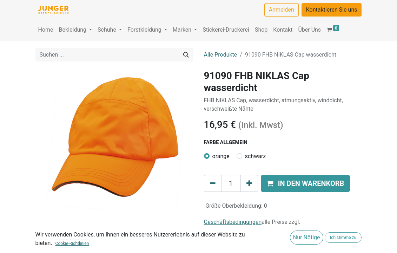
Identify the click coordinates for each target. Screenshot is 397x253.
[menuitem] (45, 30)
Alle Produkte (220, 54)
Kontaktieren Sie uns (331, 9)
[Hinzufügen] (249, 183)
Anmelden (281, 9)
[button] (305, 183)
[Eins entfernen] (212, 183)
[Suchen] (186, 54)
